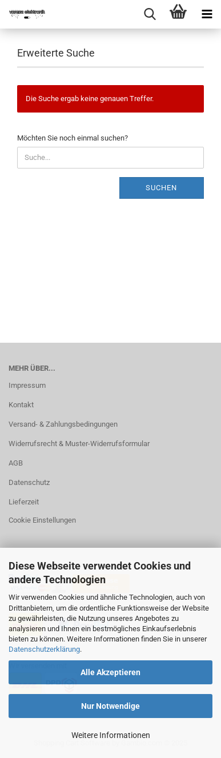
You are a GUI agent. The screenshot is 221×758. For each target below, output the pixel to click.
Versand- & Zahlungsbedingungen (63, 424)
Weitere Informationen (110, 735)
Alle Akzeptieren (110, 672)
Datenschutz (29, 482)
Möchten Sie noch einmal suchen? (72, 138)
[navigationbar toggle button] (206, 14)
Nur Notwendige (110, 706)
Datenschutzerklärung (44, 649)
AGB (16, 463)
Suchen (161, 187)
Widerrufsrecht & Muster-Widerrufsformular (79, 443)
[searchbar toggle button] (149, 14)
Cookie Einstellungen (42, 520)
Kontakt (21, 404)
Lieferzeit (24, 502)
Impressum (27, 385)
